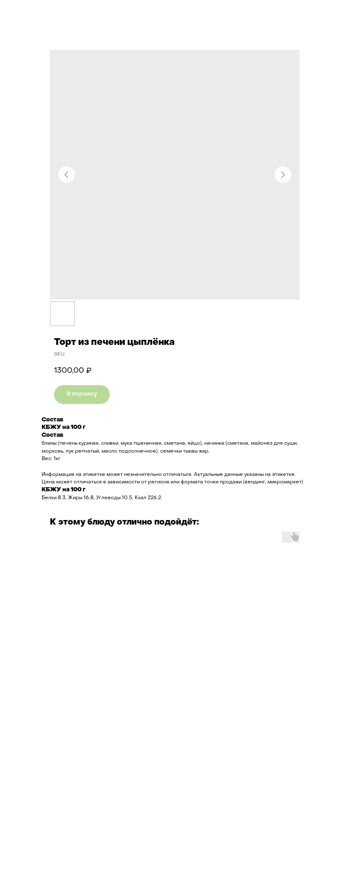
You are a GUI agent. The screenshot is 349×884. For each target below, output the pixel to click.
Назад (22, 12)
